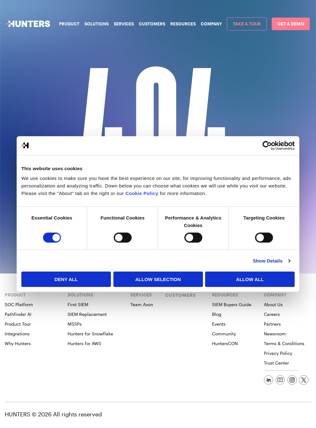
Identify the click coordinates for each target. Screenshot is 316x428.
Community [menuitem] (224, 333)
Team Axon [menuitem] (141, 304)
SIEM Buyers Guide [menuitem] (231, 304)
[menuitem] (247, 24)
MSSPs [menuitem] (75, 324)
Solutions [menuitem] (96, 23)
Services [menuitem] (124, 23)
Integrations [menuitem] (17, 333)
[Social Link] (268, 380)
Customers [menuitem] (152, 23)
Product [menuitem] (69, 23)
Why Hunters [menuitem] (18, 343)
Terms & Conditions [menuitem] (284, 343)
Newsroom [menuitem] (275, 333)
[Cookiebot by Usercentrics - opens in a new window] (267, 145)
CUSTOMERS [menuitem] (180, 294)
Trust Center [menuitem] (276, 362)
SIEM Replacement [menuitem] (87, 314)
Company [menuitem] (211, 23)
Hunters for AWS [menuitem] (84, 343)
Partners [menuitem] (272, 324)
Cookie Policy (141, 193)
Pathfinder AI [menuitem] (18, 314)
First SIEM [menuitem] (78, 304)
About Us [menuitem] (273, 304)
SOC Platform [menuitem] (19, 304)
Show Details (268, 260)
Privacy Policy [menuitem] (278, 353)
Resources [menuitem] (183, 23)
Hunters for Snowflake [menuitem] (90, 333)
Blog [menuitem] (216, 314)
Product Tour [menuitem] (18, 324)
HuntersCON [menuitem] (225, 343)
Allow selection (158, 279)
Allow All (250, 279)
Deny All (66, 279)
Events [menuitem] (219, 324)
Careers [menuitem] (272, 314)
